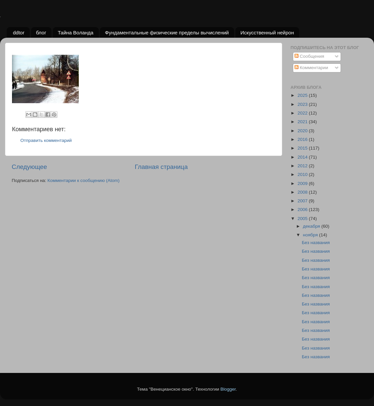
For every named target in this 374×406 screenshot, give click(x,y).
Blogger (228, 389)
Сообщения (309, 56)
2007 (303, 200)
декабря (312, 226)
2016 (303, 139)
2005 (303, 218)
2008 (303, 192)
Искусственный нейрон (267, 32)
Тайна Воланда (76, 32)
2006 (303, 209)
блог (41, 32)
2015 (303, 148)
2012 (303, 165)
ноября (311, 234)
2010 (303, 174)
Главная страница (161, 166)
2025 (303, 95)
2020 (303, 130)
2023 (303, 104)
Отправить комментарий (46, 140)
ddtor (18, 32)
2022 (303, 113)
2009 (303, 183)
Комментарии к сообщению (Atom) (83, 180)
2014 (303, 157)
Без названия (316, 242)
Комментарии (311, 67)
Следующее (29, 166)
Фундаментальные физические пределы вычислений (167, 32)
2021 (303, 121)
